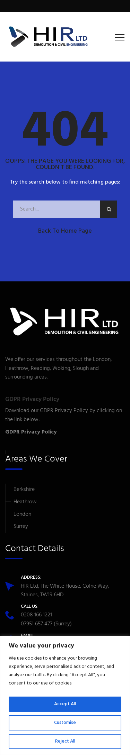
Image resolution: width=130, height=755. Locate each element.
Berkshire (24, 489)
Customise (65, 723)
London (22, 514)
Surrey (21, 526)
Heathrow (25, 501)
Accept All (65, 704)
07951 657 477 (36, 623)
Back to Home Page (65, 231)
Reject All (65, 741)
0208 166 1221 (36, 614)
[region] (65, 695)
